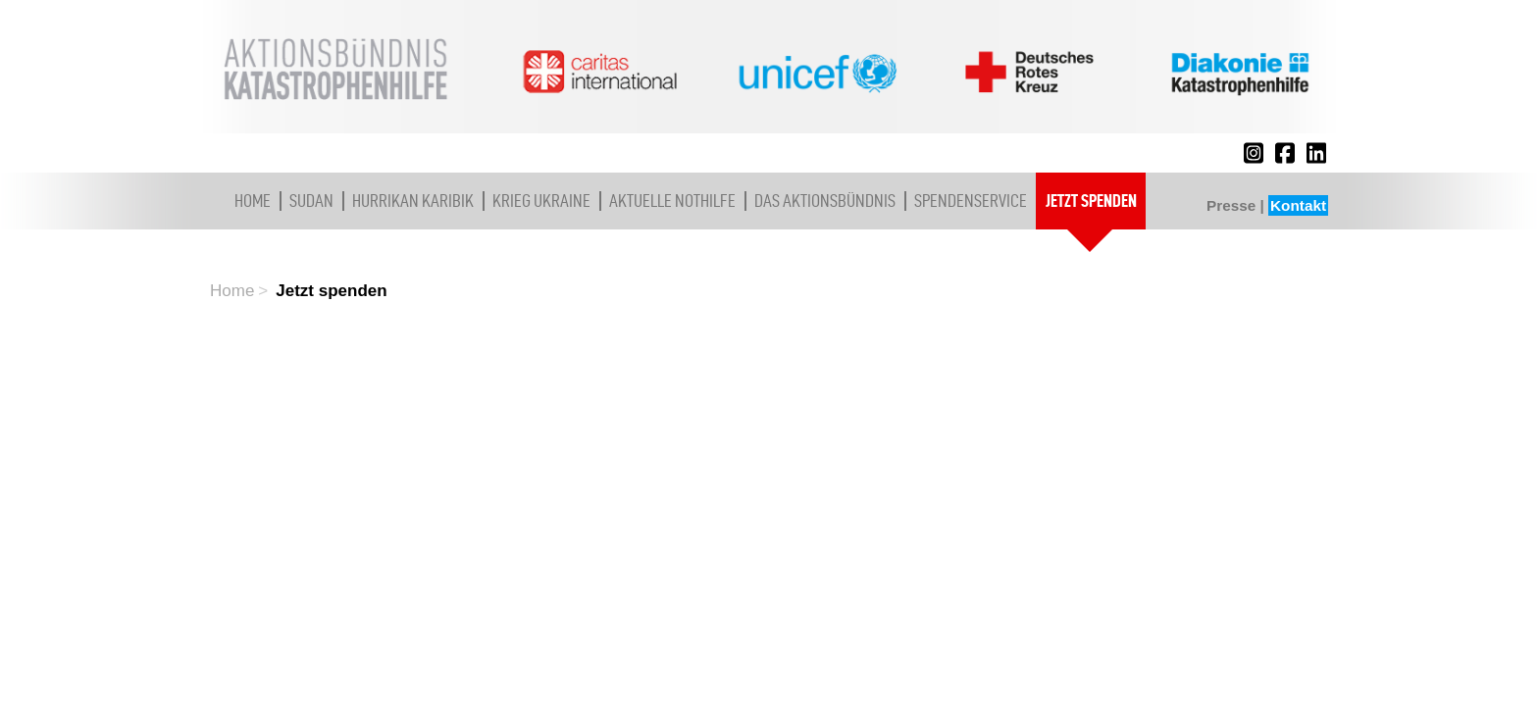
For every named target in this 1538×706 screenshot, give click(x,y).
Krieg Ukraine (541, 200)
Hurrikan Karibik (413, 200)
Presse (1231, 205)
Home (252, 200)
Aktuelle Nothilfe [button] (672, 200)
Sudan (311, 200)
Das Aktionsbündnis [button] (825, 200)
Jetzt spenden (1091, 200)
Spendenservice (970, 200)
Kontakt (1298, 205)
